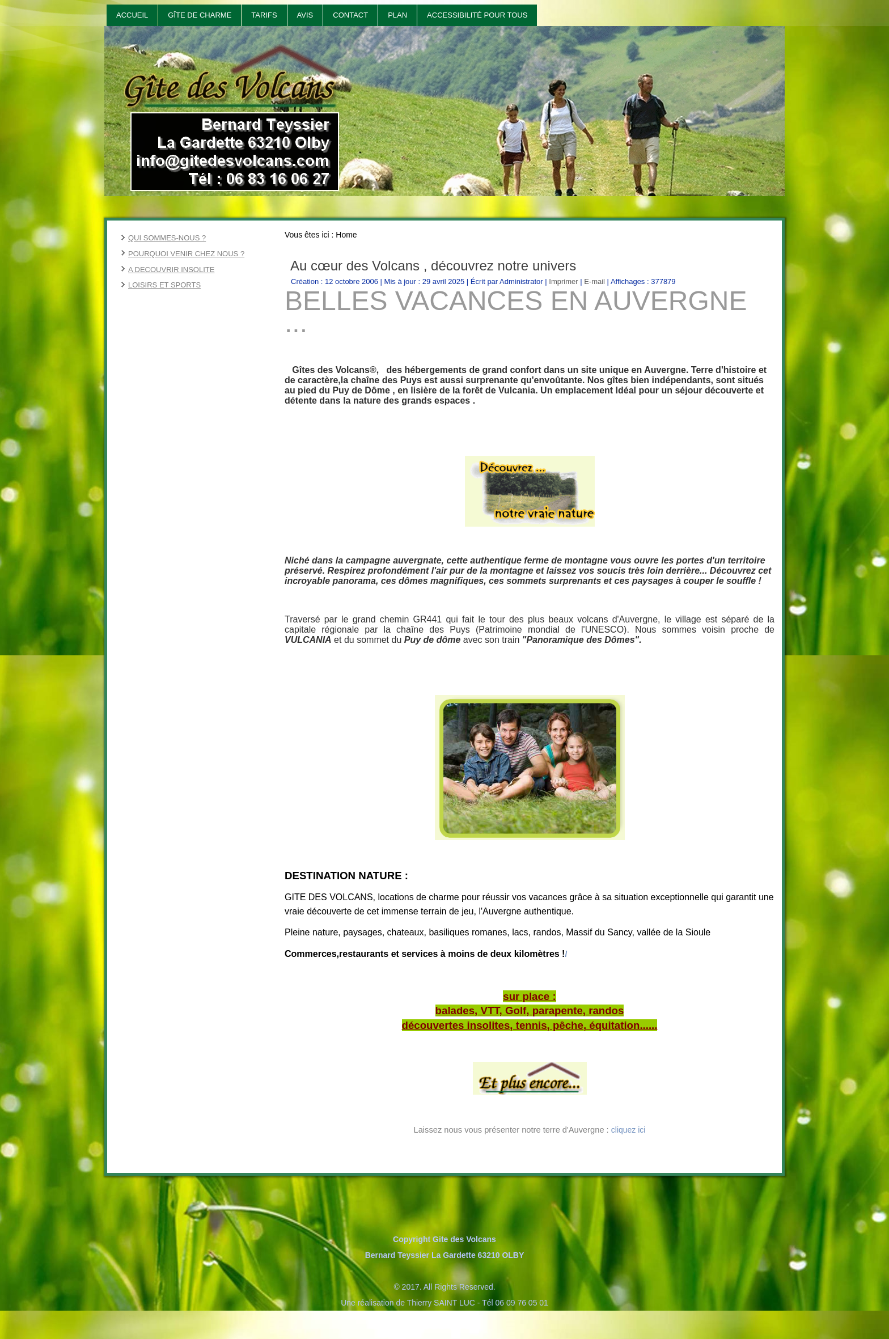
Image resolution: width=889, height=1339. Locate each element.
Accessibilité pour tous (477, 15)
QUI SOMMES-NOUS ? (167, 238)
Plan (397, 15)
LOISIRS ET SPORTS (164, 285)
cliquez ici (628, 1129)
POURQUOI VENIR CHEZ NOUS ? (186, 253)
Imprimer (564, 281)
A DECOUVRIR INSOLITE (171, 269)
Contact (350, 15)
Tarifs (264, 15)
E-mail (595, 281)
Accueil (132, 15)
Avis (305, 15)
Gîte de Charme (199, 15)
